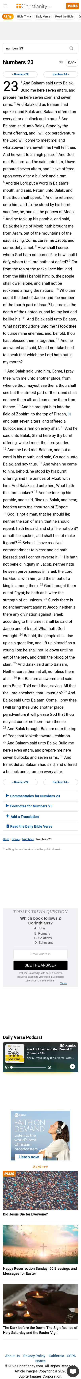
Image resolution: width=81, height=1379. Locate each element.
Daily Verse (43, 16)
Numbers (28, 839)
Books (16, 839)
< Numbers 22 (20, 74)
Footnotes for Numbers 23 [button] (29, 806)
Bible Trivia (24, 16)
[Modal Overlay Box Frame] (40, 947)
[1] (69, 414)
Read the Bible (64, 16)
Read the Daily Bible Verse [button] (29, 826)
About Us (12, 1356)
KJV (72, 62)
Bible (6, 839)
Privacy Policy (34, 1356)
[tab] (40, 795)
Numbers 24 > (61, 74)
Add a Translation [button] (22, 817)
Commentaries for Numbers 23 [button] (33, 796)
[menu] (5, 6)
